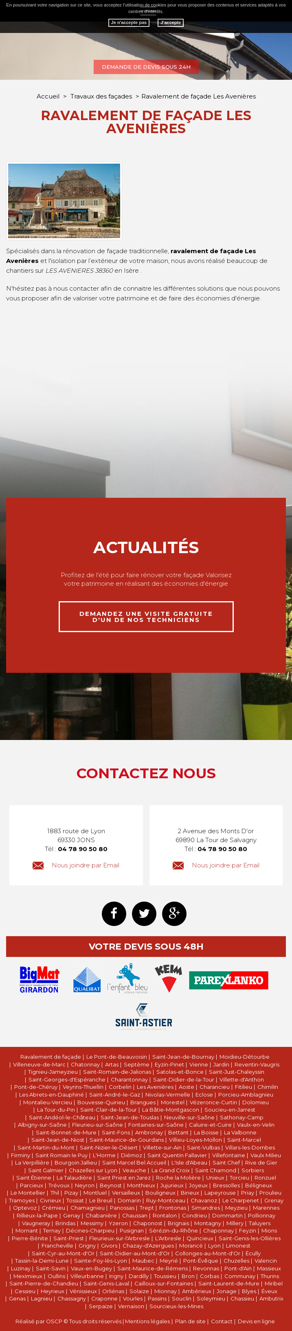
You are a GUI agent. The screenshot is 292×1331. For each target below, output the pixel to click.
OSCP (54, 1321)
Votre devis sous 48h (146, 946)
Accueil (48, 96)
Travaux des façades (102, 96)
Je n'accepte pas (129, 22)
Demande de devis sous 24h (146, 66)
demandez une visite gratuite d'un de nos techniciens (146, 617)
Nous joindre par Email (76, 865)
